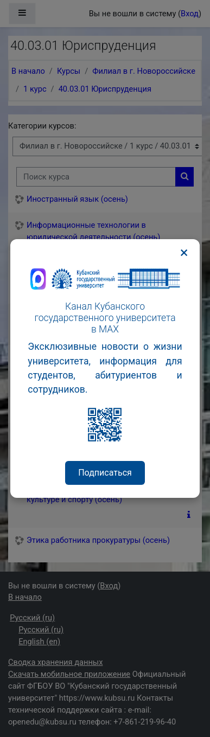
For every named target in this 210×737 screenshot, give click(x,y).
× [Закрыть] (184, 253)
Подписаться (105, 472)
